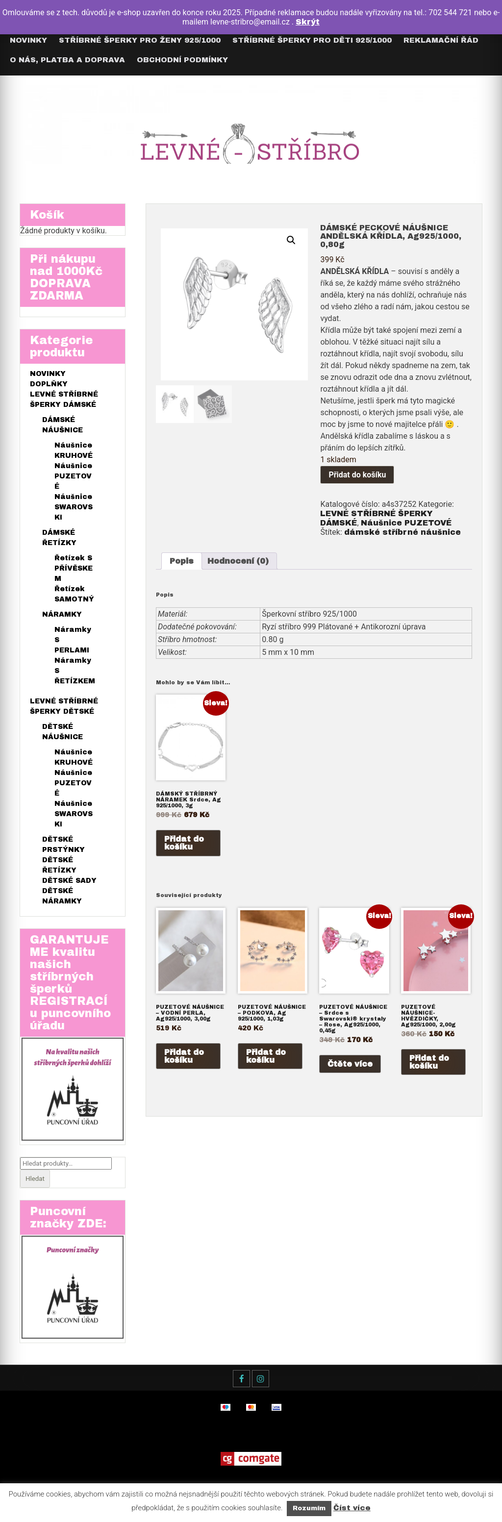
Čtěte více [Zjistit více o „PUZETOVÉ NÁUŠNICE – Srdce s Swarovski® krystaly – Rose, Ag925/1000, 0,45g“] (350, 1064)
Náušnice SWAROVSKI (73, 507)
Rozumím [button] (309, 1508)
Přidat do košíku (357, 474)
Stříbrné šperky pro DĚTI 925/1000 (312, 40)
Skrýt (308, 22)
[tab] (181, 561)
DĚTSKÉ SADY (69, 880)
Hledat (35, 1178)
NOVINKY (48, 373)
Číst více (352, 1508)
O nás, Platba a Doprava (67, 60)
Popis (182, 561)
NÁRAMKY (62, 614)
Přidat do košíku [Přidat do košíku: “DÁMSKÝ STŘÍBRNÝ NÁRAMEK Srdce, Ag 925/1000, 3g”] (184, 843)
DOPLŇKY (49, 384)
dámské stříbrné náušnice (402, 532)
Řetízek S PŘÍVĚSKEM (73, 568)
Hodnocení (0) (238, 561)
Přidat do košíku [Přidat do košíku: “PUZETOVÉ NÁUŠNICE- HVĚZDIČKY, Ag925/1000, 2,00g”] (429, 1062)
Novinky (28, 40)
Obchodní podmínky (182, 60)
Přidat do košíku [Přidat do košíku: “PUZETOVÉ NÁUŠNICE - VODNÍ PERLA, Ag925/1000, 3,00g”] (184, 1056)
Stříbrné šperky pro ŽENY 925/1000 (140, 40)
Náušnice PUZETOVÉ (406, 523)
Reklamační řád (440, 40)
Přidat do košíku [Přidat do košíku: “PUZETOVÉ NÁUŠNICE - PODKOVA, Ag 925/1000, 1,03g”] (266, 1056)
